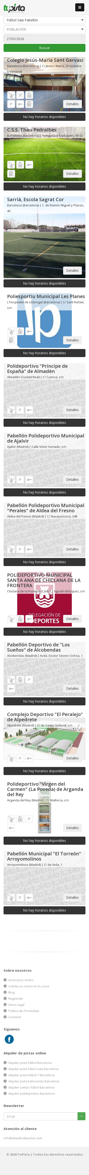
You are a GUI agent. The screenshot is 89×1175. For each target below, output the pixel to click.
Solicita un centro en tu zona (28, 986)
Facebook (9, 1039)
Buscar (44, 47)
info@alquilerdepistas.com (23, 1138)
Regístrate (15, 998)
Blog (11, 992)
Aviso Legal (16, 1005)
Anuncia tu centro (20, 980)
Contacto (14, 1017)
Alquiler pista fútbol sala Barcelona (33, 1069)
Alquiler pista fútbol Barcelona (30, 1063)
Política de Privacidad (23, 1011)
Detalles (72, 104)
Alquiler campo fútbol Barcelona (31, 1087)
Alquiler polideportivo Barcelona (31, 1093)
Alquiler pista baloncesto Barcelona (33, 1081)
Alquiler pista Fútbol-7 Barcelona (31, 1075)
